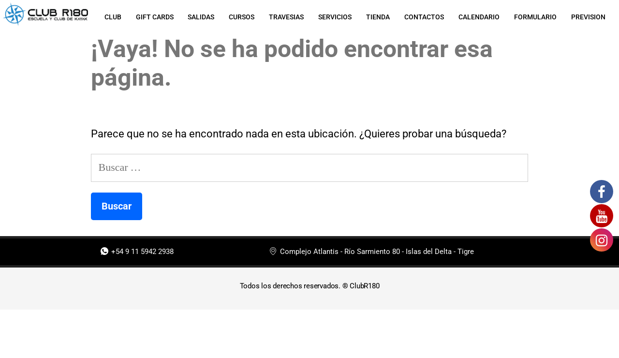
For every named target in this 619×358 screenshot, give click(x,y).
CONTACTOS (424, 17)
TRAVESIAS (286, 17)
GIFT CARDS (154, 17)
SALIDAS (201, 17)
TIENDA (378, 17)
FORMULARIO (535, 17)
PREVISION (588, 17)
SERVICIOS (335, 17)
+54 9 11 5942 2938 (137, 251)
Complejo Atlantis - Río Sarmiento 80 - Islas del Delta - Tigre (371, 251)
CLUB (112, 17)
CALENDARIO (479, 17)
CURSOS (241, 17)
